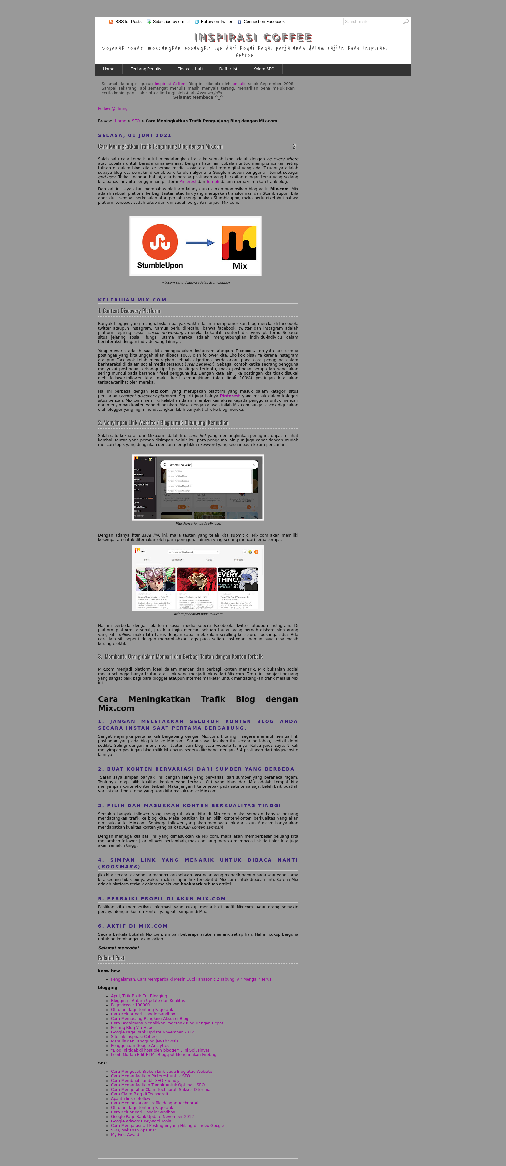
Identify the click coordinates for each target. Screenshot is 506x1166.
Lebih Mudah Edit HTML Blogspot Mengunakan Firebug (163, 1054)
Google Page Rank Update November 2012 (152, 1032)
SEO (136, 121)
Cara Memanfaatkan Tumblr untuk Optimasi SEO (158, 1085)
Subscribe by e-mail (171, 21)
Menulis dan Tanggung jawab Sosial (145, 1041)
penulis (239, 84)
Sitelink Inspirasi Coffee (134, 1036)
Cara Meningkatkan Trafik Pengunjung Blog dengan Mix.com (160, 146)
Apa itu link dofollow (130, 1098)
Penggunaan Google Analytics (140, 1045)
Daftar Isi (228, 69)
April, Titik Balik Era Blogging (139, 996)
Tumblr (212, 181)
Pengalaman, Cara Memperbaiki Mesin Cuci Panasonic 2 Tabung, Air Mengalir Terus (191, 979)
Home (108, 69)
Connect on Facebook (264, 21)
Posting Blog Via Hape (132, 1027)
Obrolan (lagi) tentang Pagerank (142, 1009)
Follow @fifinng (112, 108)
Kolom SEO (263, 69)
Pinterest (188, 181)
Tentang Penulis (146, 69)
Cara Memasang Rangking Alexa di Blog (149, 1018)
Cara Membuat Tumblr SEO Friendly (145, 1080)
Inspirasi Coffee (253, 37)
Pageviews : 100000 (130, 1005)
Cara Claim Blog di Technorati (139, 1094)
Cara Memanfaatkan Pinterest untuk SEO (150, 1076)
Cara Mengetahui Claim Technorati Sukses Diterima (160, 1089)
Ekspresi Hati (190, 69)
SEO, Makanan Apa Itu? (133, 1130)
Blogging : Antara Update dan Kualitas (148, 1000)
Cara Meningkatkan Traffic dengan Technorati (154, 1103)
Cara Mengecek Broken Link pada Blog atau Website (161, 1071)
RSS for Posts (128, 21)
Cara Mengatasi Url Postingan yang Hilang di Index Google (167, 1125)
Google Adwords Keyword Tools (141, 1121)
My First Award (125, 1134)
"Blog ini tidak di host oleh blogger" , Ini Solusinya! (160, 1050)
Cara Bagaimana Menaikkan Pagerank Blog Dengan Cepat (167, 1023)
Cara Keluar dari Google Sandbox (143, 1014)
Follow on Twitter (216, 21)
